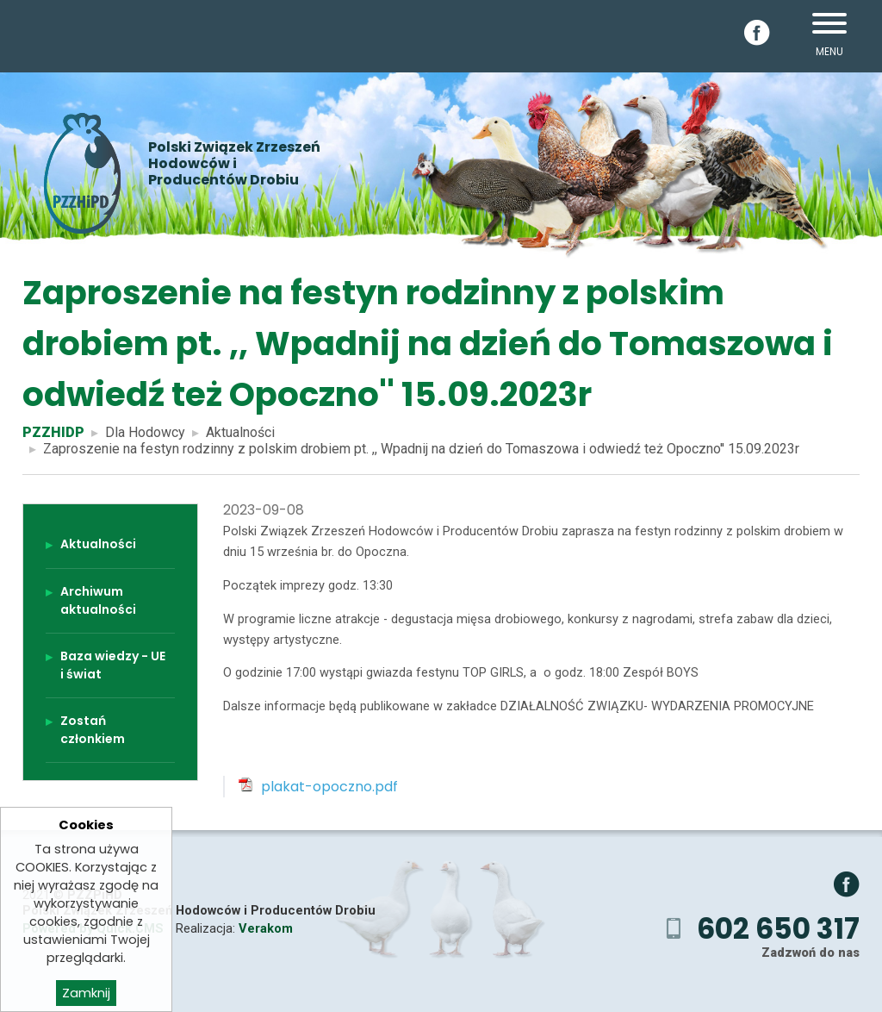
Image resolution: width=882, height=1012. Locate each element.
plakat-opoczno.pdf (329, 786)
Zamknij (86, 996)
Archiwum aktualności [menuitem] (98, 600)
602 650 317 (778, 928)
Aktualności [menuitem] (98, 544)
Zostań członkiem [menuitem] (92, 729)
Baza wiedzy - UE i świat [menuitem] (112, 665)
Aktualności (240, 432)
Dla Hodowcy (145, 432)
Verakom (266, 928)
